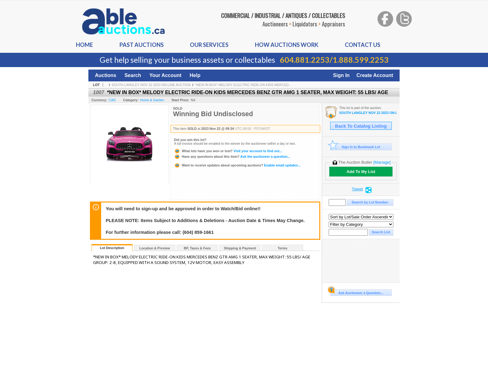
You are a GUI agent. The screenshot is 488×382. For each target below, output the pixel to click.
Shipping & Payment (240, 248)
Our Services (209, 44)
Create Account (374, 75)
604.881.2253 (305, 59)
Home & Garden (152, 100)
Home (84, 44)
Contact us (362, 44)
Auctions (105, 75)
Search (132, 75)
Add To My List (360, 171)
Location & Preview (154, 248)
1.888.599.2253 (361, 59)
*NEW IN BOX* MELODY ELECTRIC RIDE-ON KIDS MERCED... (243, 85)
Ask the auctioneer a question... (232, 156)
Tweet (357, 189)
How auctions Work (286, 44)
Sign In (341, 75)
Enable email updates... (237, 165)
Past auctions (142, 44)
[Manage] (382, 162)
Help (195, 75)
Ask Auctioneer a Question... (356, 292)
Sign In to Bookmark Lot (355, 146)
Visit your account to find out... (228, 151)
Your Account (165, 75)
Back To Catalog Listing (361, 126)
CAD (112, 100)
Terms (282, 248)
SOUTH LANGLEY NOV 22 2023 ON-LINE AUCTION (151, 85)
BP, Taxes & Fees (197, 248)
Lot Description (112, 248)
